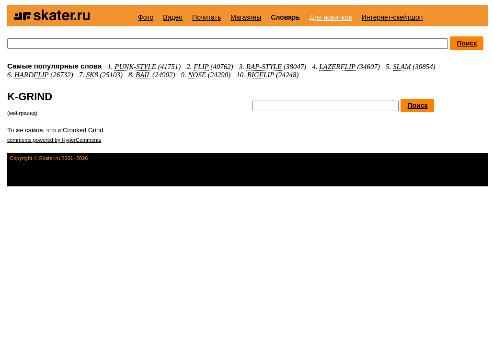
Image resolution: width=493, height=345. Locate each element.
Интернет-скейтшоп (392, 17)
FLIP (201, 66)
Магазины (245, 17)
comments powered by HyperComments (54, 140)
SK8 (92, 75)
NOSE (197, 75)
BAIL (143, 75)
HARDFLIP (31, 75)
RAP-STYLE (264, 66)
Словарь (285, 17)
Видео (173, 17)
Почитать (206, 17)
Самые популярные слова (54, 66)
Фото (145, 17)
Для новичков (331, 17)
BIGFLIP (260, 75)
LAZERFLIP (337, 66)
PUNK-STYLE (135, 66)
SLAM (402, 66)
